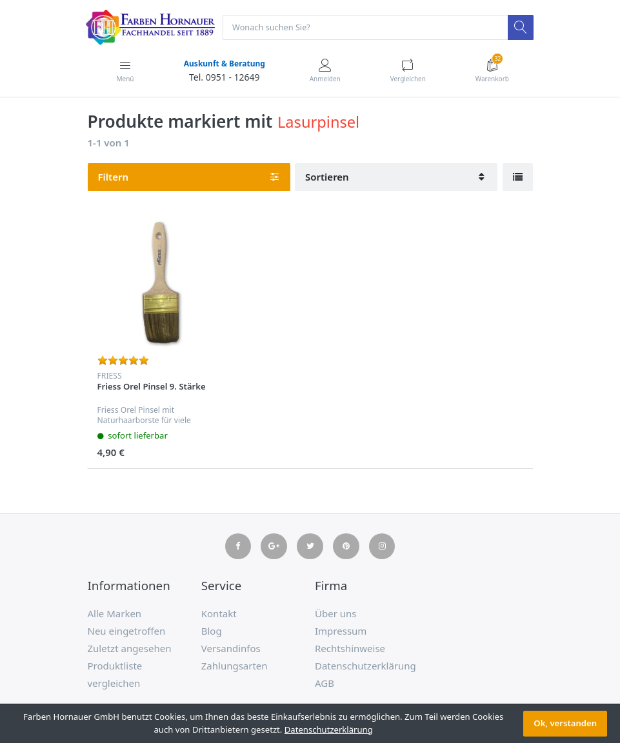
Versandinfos (231, 648)
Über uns (335, 614)
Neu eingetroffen (127, 631)
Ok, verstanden (565, 723)
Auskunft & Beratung (224, 64)
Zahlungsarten (234, 666)
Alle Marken (115, 614)
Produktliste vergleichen (115, 675)
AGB (324, 683)
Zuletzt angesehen (130, 648)
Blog (211, 631)
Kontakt (219, 614)
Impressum (340, 631)
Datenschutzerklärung (365, 666)
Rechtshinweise (350, 648)
